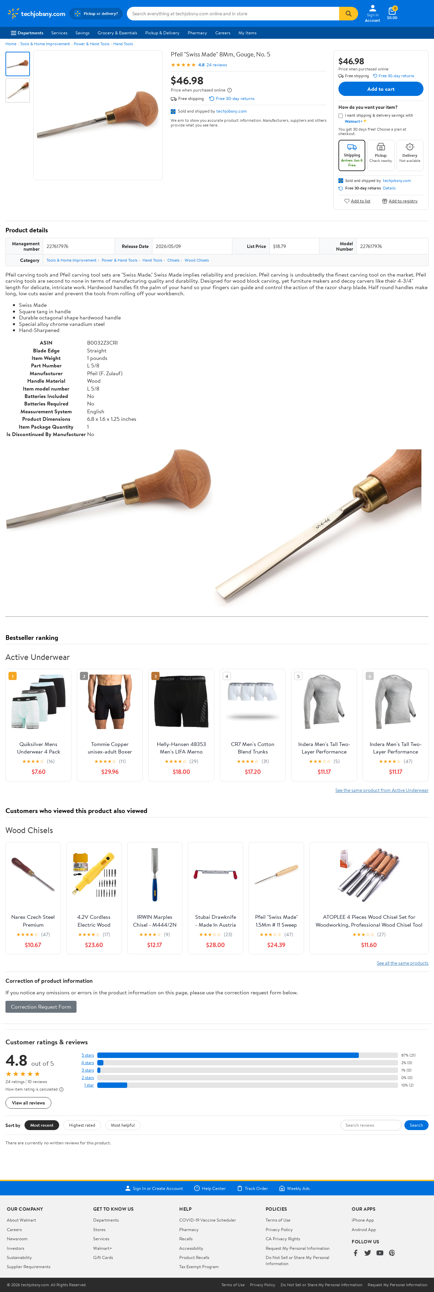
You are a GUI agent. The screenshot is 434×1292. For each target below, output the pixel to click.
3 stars (88, 1070)
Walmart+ (102, 1248)
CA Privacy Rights (283, 1239)
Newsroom (17, 1239)
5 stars (88, 1055)
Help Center (210, 1188)
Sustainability (19, 1257)
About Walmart (21, 1220)
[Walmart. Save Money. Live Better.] (36, 13)
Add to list (357, 201)
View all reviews (28, 1102)
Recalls (186, 1239)
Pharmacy (197, 33)
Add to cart (381, 89)
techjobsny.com (231, 111)
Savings (82, 33)
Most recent (41, 1125)
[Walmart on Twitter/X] (367, 1253)
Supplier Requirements (28, 1266)
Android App (364, 1229)
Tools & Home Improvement (45, 44)
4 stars (87, 1062)
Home (10, 44)
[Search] (348, 13)
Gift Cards (103, 1257)
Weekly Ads (294, 1188)
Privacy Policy (279, 1229)
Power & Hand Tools (92, 44)
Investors (15, 1248)
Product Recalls (194, 1257)
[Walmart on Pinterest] (392, 1253)
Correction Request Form (41, 1006)
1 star (89, 1085)
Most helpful (123, 1125)
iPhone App (363, 1220)
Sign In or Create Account (154, 1188)
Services (59, 33)
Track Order (252, 1188)
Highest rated (82, 1125)
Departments (27, 33)
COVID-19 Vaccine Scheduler (207, 1220)
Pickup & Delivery (162, 33)
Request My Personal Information (298, 1248)
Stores (99, 1229)
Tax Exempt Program (199, 1266)
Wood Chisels (197, 260)
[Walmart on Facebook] (355, 1253)
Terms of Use (278, 1220)
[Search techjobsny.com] (233, 13)
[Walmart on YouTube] (380, 1253)
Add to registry (400, 201)
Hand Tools (123, 44)
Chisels (173, 260)
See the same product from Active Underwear (382, 790)
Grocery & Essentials (117, 33)
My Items (247, 33)
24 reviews (216, 64)
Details (389, 188)
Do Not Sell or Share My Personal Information (321, 1284)
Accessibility (191, 1248)
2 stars (88, 1077)
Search (416, 1125)
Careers (222, 33)
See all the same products (403, 963)
